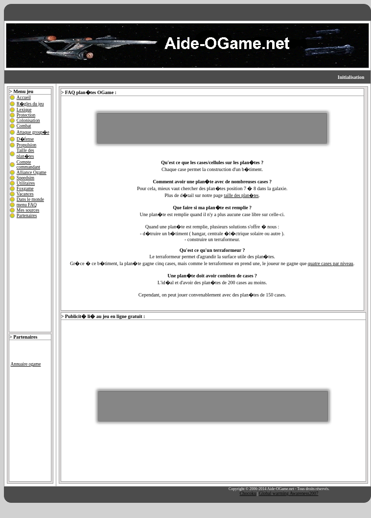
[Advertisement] (211, 128)
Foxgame (25, 188)
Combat (24, 125)
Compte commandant (28, 165)
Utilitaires (26, 183)
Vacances (25, 194)
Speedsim (25, 177)
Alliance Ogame (31, 172)
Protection (26, 115)
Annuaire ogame (26, 364)
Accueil (24, 97)
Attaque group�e (33, 132)
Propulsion (26, 145)
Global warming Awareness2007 (288, 493)
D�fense (25, 139)
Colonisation (28, 120)
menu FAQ (27, 204)
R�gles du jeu (30, 103)
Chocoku (248, 493)
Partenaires (27, 215)
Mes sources (28, 210)
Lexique (24, 109)
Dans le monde (30, 199)
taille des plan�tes (241, 195)
